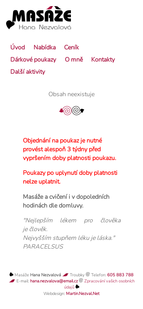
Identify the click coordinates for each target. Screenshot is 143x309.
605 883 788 (120, 275)
